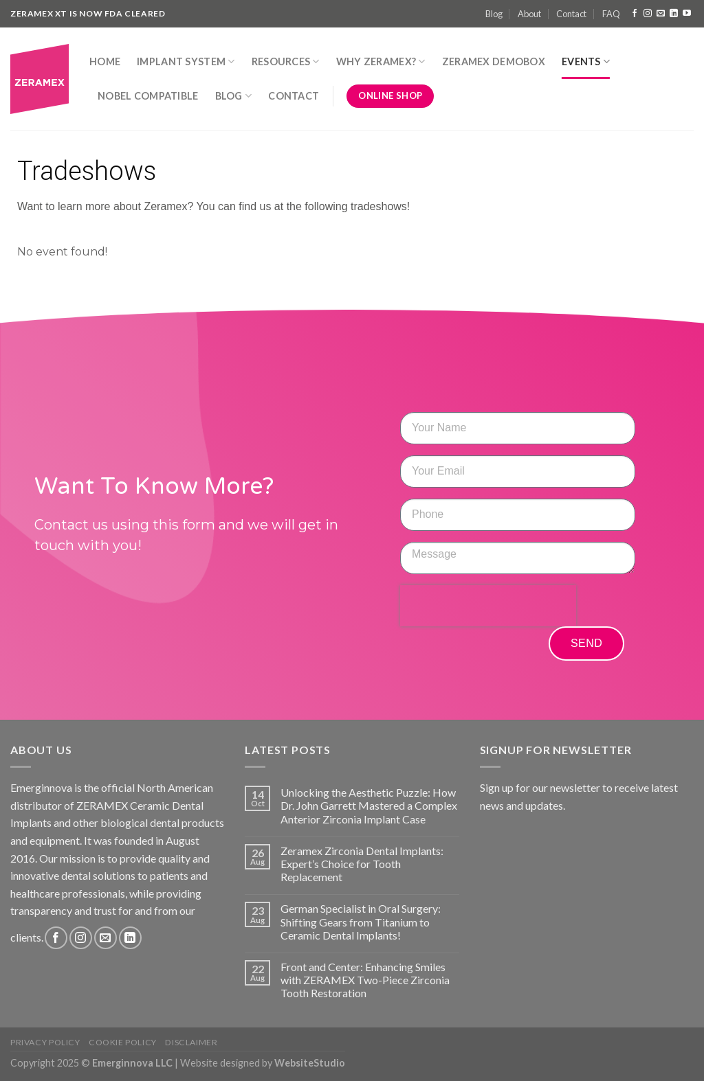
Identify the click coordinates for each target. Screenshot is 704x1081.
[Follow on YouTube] (687, 14)
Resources (286, 61)
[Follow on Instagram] (648, 14)
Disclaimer (191, 1042)
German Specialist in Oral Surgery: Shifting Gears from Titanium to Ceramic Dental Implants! (360, 921)
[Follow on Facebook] (634, 14)
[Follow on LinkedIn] (674, 14)
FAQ (611, 13)
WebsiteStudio (309, 1063)
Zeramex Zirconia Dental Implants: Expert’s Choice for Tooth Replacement (361, 863)
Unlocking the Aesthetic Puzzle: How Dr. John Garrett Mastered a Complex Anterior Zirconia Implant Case (368, 805)
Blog (494, 13)
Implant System (186, 61)
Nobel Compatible (148, 96)
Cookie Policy (123, 1042)
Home (104, 61)
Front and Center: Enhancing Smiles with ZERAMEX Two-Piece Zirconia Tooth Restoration (365, 979)
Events (586, 61)
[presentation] (488, 605)
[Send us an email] (661, 14)
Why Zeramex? (381, 61)
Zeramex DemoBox (493, 61)
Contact (571, 13)
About (529, 13)
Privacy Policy (45, 1042)
